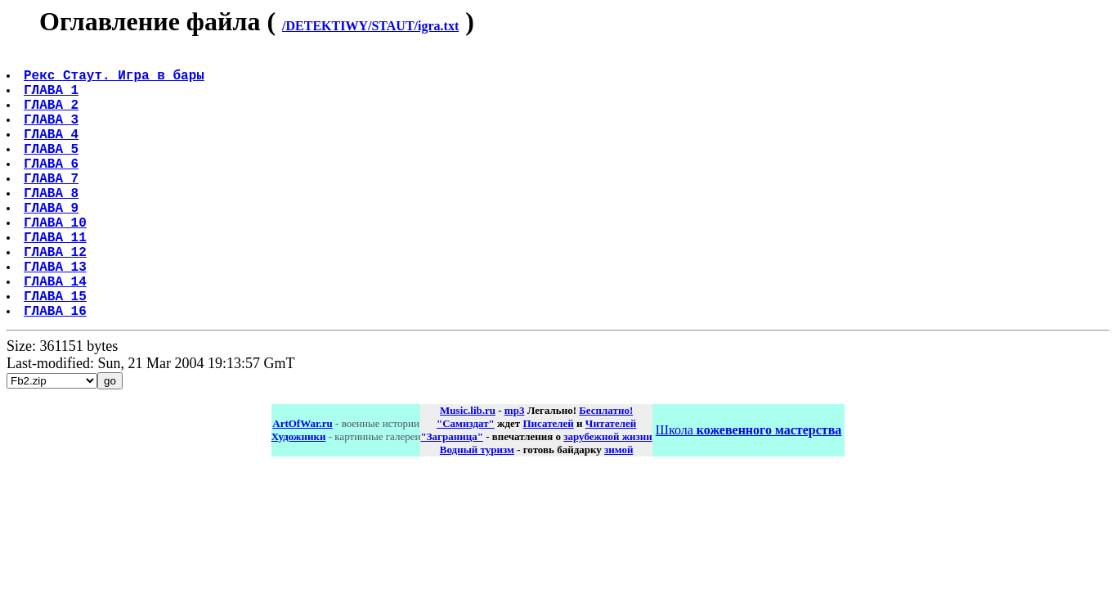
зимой (618, 508)
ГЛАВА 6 (52, 189)
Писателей (547, 482)
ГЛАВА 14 (56, 333)
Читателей (610, 482)
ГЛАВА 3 (52, 135)
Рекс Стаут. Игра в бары (115, 81)
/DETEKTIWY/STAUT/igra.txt (370, 26)
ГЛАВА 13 (56, 315)
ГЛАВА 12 (56, 297)
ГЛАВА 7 (52, 207)
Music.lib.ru (467, 469)
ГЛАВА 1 (52, 99)
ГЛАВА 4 (52, 153)
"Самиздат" (466, 482)
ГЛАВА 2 (52, 117)
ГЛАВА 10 (56, 261)
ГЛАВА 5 (52, 171)
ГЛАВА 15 (56, 351)
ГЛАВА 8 (52, 225)
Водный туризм (477, 508)
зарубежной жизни (607, 495)
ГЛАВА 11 (56, 279)
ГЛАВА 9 (52, 243)
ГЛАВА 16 (56, 369)
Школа (748, 489)
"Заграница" (451, 495)
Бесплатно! (606, 469)
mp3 (514, 469)
